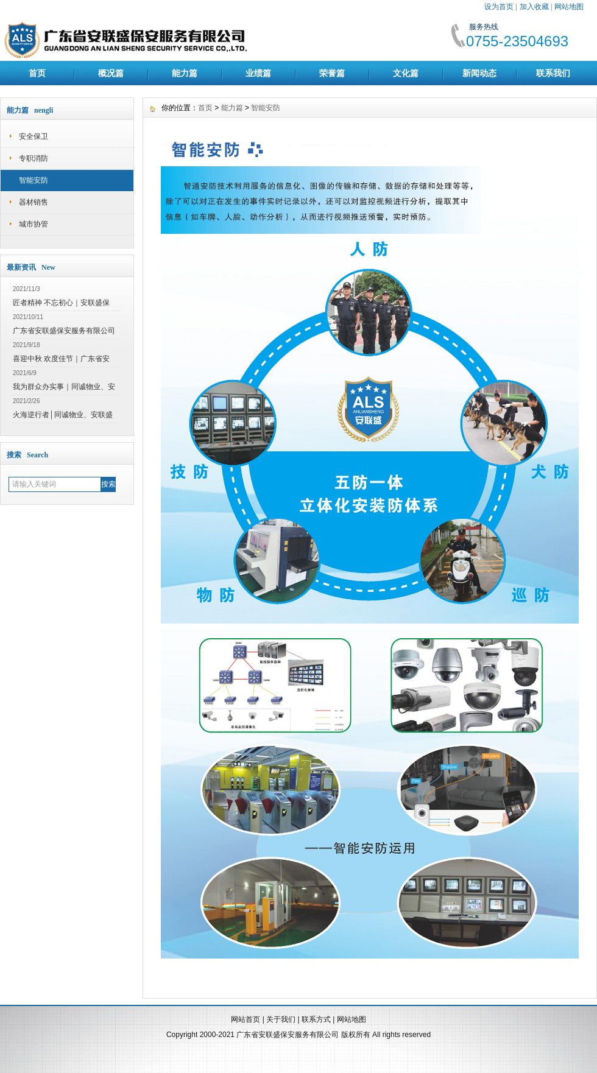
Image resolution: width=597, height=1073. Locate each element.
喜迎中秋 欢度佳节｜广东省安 (61, 358)
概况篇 (111, 73)
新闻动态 (479, 73)
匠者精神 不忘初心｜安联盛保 (61, 302)
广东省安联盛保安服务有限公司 (64, 330)
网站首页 (245, 1019)
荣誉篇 (332, 73)
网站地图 (569, 6)
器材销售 (33, 202)
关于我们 (280, 1019)
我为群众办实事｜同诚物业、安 (64, 386)
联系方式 (316, 1019)
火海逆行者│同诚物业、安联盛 (63, 414)
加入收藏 (534, 6)
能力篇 (184, 73)
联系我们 (553, 73)
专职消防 (33, 158)
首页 (37, 73)
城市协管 (33, 224)
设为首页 (499, 6)
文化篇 (406, 73)
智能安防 (33, 180)
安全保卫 (33, 136)
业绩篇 (258, 73)
